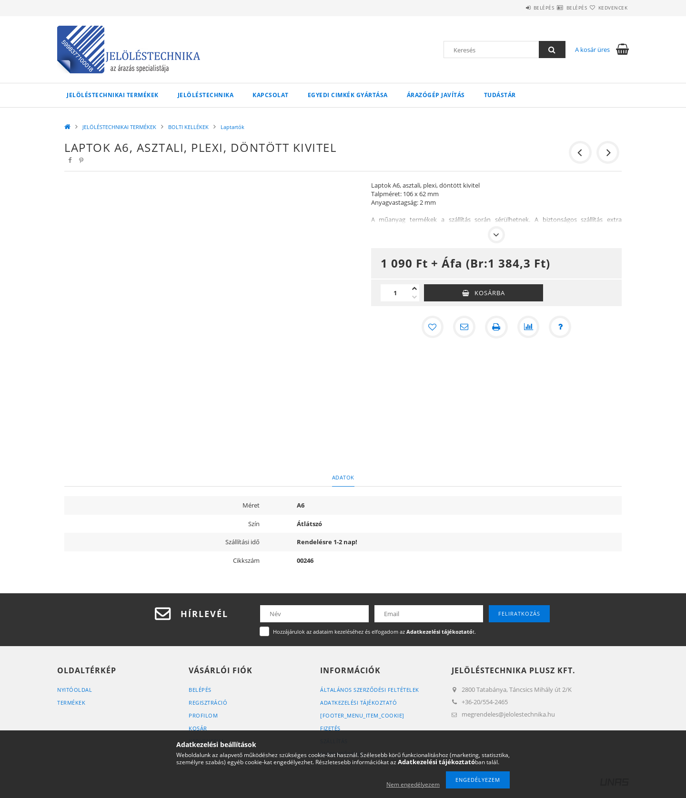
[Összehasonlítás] (528, 327)
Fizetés (330, 728)
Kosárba (489, 293)
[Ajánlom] (464, 327)
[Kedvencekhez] (431, 327)
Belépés (515, 7)
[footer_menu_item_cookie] (362, 715)
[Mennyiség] (395, 292)
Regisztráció (208, 702)
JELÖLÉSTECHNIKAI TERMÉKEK (113, 95)
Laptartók (232, 126)
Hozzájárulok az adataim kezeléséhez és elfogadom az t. (374, 631)
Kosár (198, 728)
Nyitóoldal (74, 689)
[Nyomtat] (496, 327)
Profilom (203, 715)
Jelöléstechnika (206, 95)
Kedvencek (607, 7)
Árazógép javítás (436, 95)
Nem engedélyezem (413, 784)
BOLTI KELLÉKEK (188, 126)
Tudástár (500, 95)
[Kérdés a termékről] (561, 327)
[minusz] (414, 297)
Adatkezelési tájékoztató (358, 702)
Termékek (71, 702)
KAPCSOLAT (270, 95)
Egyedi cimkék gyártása (348, 95)
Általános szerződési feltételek (369, 689)
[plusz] (414, 288)
